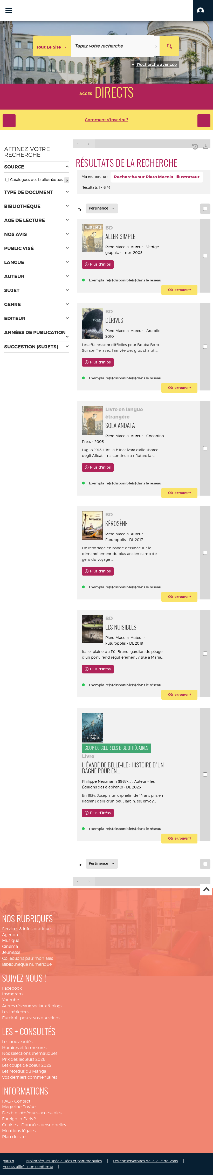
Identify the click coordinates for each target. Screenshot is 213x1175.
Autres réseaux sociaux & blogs (32, 1005)
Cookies (10, 1124)
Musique (10, 940)
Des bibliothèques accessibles (31, 1112)
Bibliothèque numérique (27, 964)
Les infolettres (15, 1011)
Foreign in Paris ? (19, 1118)
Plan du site (13, 1136)
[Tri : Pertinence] (102, 208)
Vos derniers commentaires (29, 1077)
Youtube (10, 999)
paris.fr (8, 1161)
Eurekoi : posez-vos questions (31, 1017)
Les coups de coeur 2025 (26, 1065)
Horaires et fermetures (24, 1047)
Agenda (10, 934)
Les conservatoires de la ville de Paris (145, 1161)
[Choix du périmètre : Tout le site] (52, 46)
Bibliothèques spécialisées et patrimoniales (64, 1161)
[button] (203, 10)
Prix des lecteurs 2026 (23, 1059)
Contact (22, 1101)
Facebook (12, 988)
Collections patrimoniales (27, 958)
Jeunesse (11, 952)
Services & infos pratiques (27, 928)
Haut (206, 889)
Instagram (12, 993)
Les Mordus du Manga (24, 1071)
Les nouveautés (17, 1041)
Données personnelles (43, 1124)
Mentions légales (19, 1130)
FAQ (6, 1101)
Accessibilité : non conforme (28, 1166)
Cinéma (10, 946)
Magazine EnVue (19, 1106)
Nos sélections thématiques (29, 1053)
